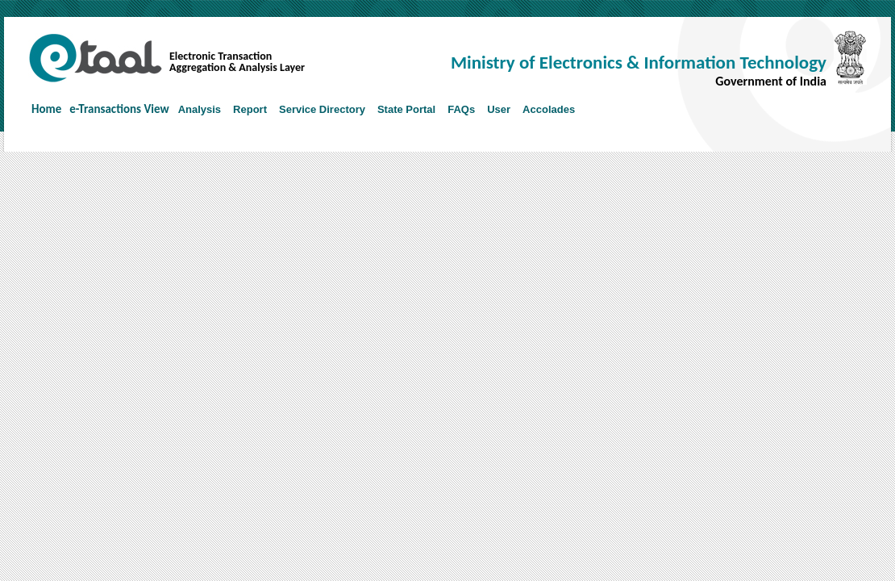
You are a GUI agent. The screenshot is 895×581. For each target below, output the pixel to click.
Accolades (548, 109)
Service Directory (322, 109)
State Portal (406, 109)
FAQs (461, 109)
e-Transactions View (119, 109)
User (498, 109)
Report (250, 109)
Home (46, 109)
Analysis (199, 109)
